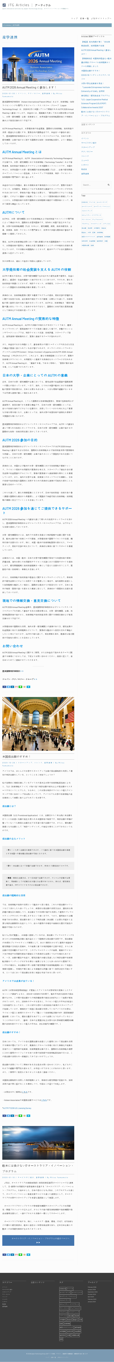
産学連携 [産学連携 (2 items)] (100, 236)
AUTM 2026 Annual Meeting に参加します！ (29, 87)
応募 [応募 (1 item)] (93, 232)
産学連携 (46, 93)
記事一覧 (84, 18)
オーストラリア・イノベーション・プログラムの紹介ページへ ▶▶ (38, 1240)
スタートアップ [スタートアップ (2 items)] (87, 210)
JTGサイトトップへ (101, 18)
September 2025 (92, 1292)
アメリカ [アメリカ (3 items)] (92, 202)
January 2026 (92, 1289)
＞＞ (22, 671)
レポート (85, 164)
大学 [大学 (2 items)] (89, 232)
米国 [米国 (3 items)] (105, 240)
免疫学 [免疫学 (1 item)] (90, 227)
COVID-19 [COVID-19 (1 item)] (84, 202)
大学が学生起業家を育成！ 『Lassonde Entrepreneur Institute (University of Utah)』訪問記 (96, 87)
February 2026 (92, 1287)
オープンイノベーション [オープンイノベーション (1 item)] (102, 206)
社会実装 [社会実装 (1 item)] (92, 240)
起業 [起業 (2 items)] (92, 245)
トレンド (38, 763)
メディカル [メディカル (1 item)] (106, 223)
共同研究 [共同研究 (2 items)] (97, 227)
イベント (22, 93)
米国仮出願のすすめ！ (16, 756)
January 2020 (92, 1301)
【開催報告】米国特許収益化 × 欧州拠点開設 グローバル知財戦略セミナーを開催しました (96, 62)
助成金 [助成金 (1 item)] (103, 227)
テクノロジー (34, 93)
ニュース (85, 160)
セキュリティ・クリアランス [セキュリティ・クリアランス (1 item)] (91, 214)
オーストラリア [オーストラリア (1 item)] (102, 202)
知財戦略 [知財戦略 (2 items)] (107, 236)
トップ (74, 18)
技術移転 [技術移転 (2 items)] (100, 232)
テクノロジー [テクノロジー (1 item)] (86, 219)
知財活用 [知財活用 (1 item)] (85, 240)
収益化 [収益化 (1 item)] (84, 232)
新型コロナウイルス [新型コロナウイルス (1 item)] (88, 236)
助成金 (84, 168)
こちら (25, 1092)
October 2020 (92, 1294)
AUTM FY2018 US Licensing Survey (17, 1108)
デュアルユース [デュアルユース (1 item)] (97, 219)
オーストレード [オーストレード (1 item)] (87, 206)
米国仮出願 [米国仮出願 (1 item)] (85, 245)
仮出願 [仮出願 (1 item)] (84, 227)
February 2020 (92, 1299)
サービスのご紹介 (26, 1177)
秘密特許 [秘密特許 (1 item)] (100, 240)
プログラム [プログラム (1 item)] (85, 223)
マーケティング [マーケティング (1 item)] (96, 223)
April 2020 (91, 1297)
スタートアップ (25, 763)
